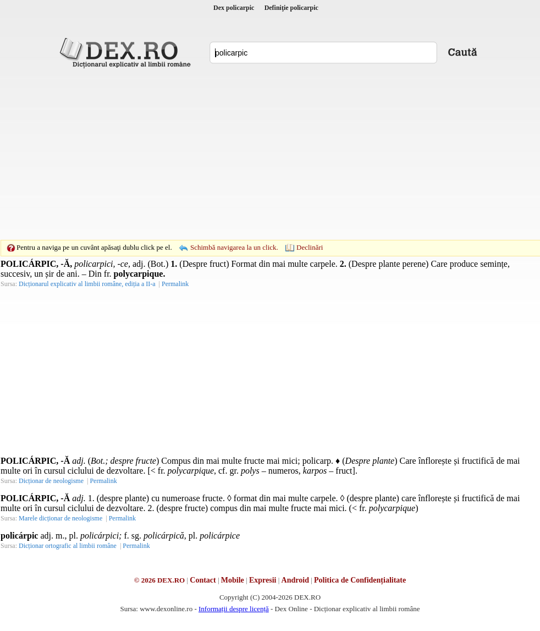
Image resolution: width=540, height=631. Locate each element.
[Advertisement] (253, 154)
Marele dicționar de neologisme (60, 518)
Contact (203, 580)
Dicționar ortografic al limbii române (68, 546)
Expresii (263, 580)
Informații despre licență (234, 609)
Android (295, 580)
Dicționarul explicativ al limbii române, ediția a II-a (87, 284)
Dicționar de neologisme (51, 481)
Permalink (175, 284)
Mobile (232, 580)
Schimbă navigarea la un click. (234, 247)
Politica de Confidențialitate (360, 580)
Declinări (309, 247)
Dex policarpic (233, 8)
